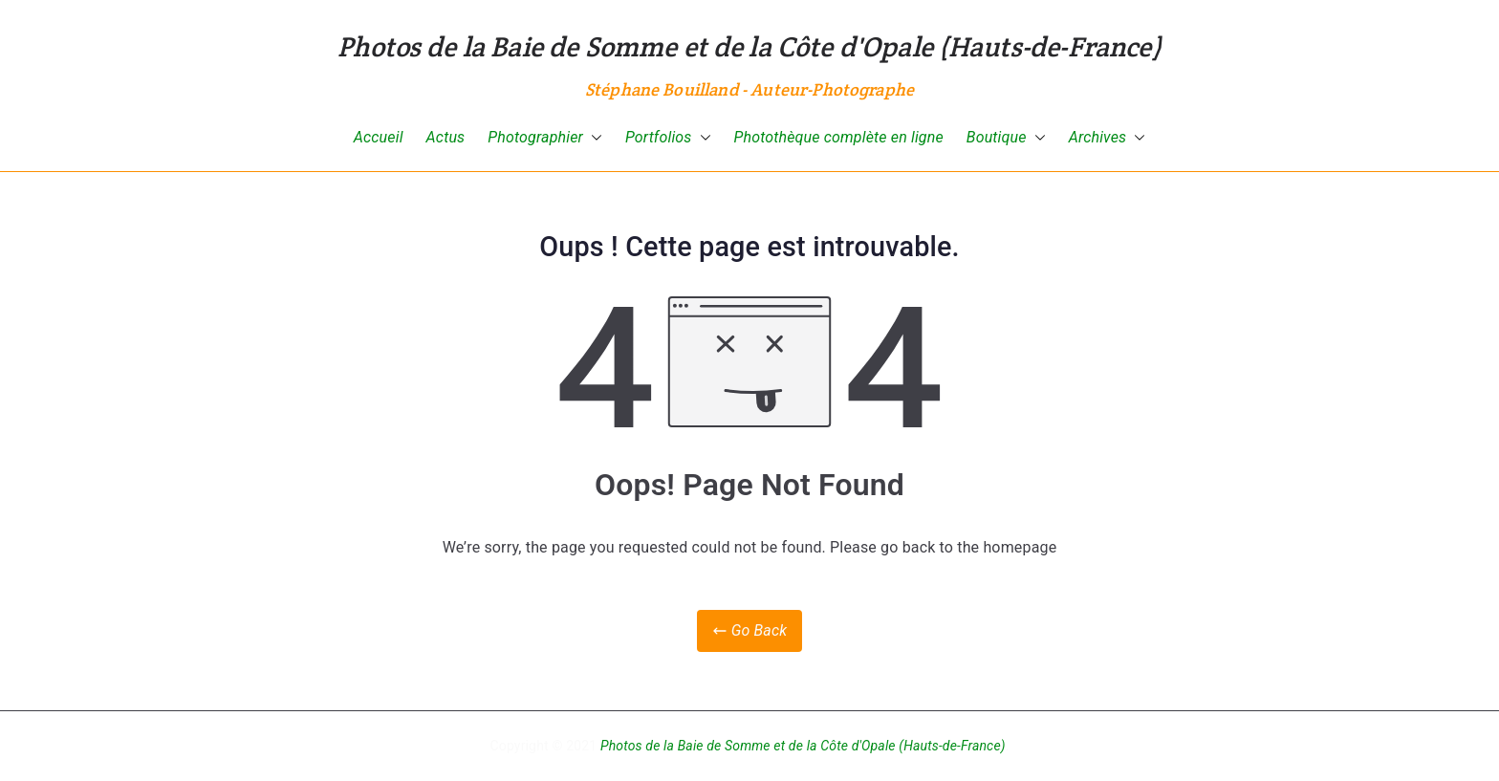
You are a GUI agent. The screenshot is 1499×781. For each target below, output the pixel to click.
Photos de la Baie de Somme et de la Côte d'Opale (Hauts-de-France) (749, 46)
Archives (1107, 138)
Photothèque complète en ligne (839, 137)
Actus (446, 137)
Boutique (1006, 138)
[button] (592, 138)
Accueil (378, 137)
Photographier (545, 138)
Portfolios (668, 138)
